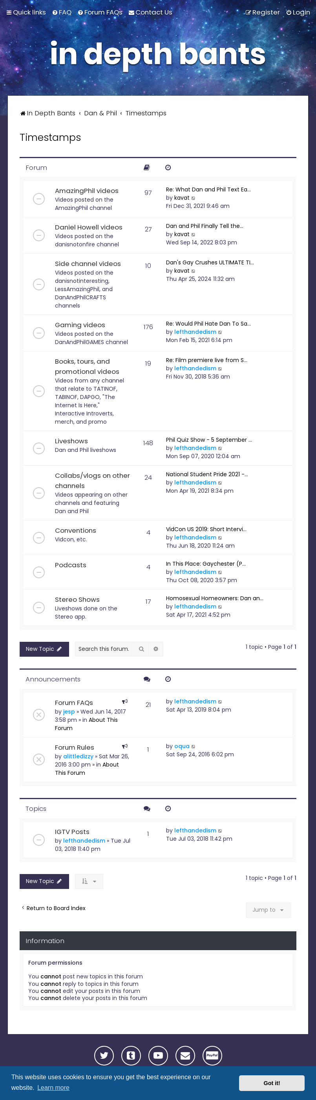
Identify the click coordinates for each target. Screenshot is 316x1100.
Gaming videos (80, 325)
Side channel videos (88, 263)
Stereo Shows (77, 599)
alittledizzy (78, 756)
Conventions (75, 530)
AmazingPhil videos (87, 190)
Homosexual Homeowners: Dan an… (214, 598)
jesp (69, 712)
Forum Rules (74, 747)
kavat (182, 198)
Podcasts (70, 565)
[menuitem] (61, 12)
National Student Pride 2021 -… (207, 474)
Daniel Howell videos (88, 227)
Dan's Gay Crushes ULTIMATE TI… (210, 262)
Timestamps (50, 137)
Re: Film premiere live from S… (206, 360)
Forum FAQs (74, 702)
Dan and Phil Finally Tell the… (204, 226)
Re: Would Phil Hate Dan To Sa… (208, 324)
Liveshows (71, 441)
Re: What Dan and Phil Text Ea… (208, 189)
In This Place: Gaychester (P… (206, 564)
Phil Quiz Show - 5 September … (209, 440)
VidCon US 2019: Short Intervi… (206, 529)
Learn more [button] (53, 1087)
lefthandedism (195, 332)
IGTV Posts (72, 831)
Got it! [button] (272, 1083)
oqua (182, 746)
